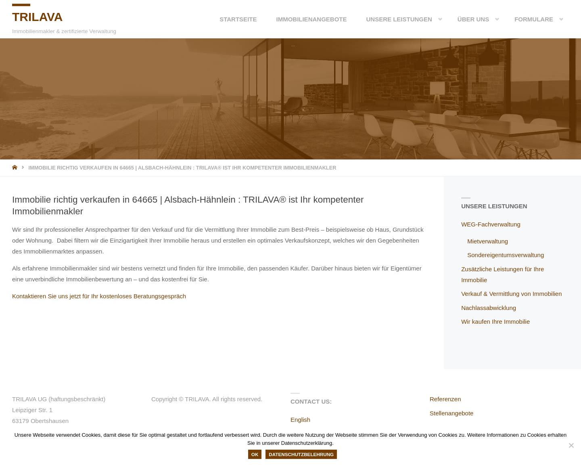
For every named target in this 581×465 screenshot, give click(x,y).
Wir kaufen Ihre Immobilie (495, 321)
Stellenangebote (451, 413)
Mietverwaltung (487, 241)
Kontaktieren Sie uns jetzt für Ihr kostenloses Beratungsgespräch (99, 296)
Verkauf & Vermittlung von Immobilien (511, 293)
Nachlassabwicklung (488, 307)
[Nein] (571, 445)
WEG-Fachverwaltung (490, 224)
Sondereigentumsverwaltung (505, 254)
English (300, 419)
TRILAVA (37, 16)
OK (255, 454)
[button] (433, 19)
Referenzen (445, 399)
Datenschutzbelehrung (301, 454)
